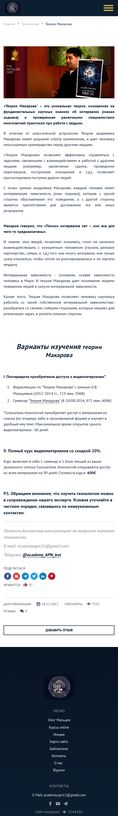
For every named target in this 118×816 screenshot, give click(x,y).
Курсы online (59, 727)
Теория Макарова (59, 24)
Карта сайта (59, 741)
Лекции (59, 734)
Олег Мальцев (59, 720)
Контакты (59, 756)
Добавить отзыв (59, 630)
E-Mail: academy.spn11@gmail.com (59, 795)
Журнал (59, 770)
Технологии (30, 24)
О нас (58, 763)
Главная (9, 24)
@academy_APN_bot (41, 554)
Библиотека (59, 748)
